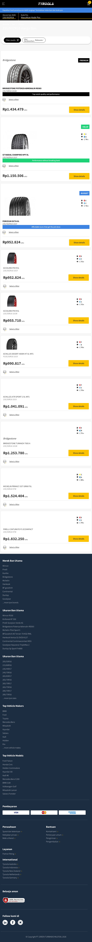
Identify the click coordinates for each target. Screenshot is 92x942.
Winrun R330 (8, 615)
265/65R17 (7, 676)
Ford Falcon (8, 760)
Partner (9, 853)
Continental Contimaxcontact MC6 (17, 641)
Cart (90, 2)
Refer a (9, 838)
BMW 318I (7, 782)
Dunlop (6, 595)
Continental (8, 591)
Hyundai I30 (7, 771)
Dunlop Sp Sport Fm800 (12, 648)
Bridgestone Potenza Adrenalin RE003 (18, 626)
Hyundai (6, 729)
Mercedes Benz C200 (11, 779)
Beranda (6, 24)
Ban (13, 24)
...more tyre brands (10, 602)
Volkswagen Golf (9, 786)
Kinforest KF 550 (9, 619)
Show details (79, 109)
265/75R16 (7, 687)
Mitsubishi (7, 725)
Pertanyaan (54, 835)
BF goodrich (8, 587)
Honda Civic (8, 764)
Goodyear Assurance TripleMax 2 (16, 644)
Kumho (6, 573)
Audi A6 (6, 775)
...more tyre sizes (9, 698)
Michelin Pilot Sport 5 (11, 630)
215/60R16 (7, 665)
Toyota (5, 718)
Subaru (5, 733)
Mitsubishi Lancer (10, 790)
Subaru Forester (9, 793)
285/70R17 (7, 690)
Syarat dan (12, 831)
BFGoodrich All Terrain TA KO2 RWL (17, 633)
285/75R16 (7, 694)
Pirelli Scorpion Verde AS (13, 623)
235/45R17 (7, 669)
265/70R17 (7, 683)
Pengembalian (52, 841)
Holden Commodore (11, 768)
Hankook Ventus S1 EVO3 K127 (15, 637)
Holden (6, 740)
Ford (4, 714)
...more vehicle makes (11, 747)
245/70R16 (7, 672)
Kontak (52, 831)
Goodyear (7, 599)
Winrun (6, 565)
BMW (5, 711)
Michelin (6, 580)
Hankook (6, 584)
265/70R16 (7, 679)
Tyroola (10, 864)
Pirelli (5, 569)
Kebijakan (11, 835)
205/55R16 (7, 661)
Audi (4, 736)
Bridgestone (8, 577)
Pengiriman (51, 838)
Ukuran (21, 24)
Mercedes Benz (9, 722)
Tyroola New (12, 871)
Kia (4, 744)
